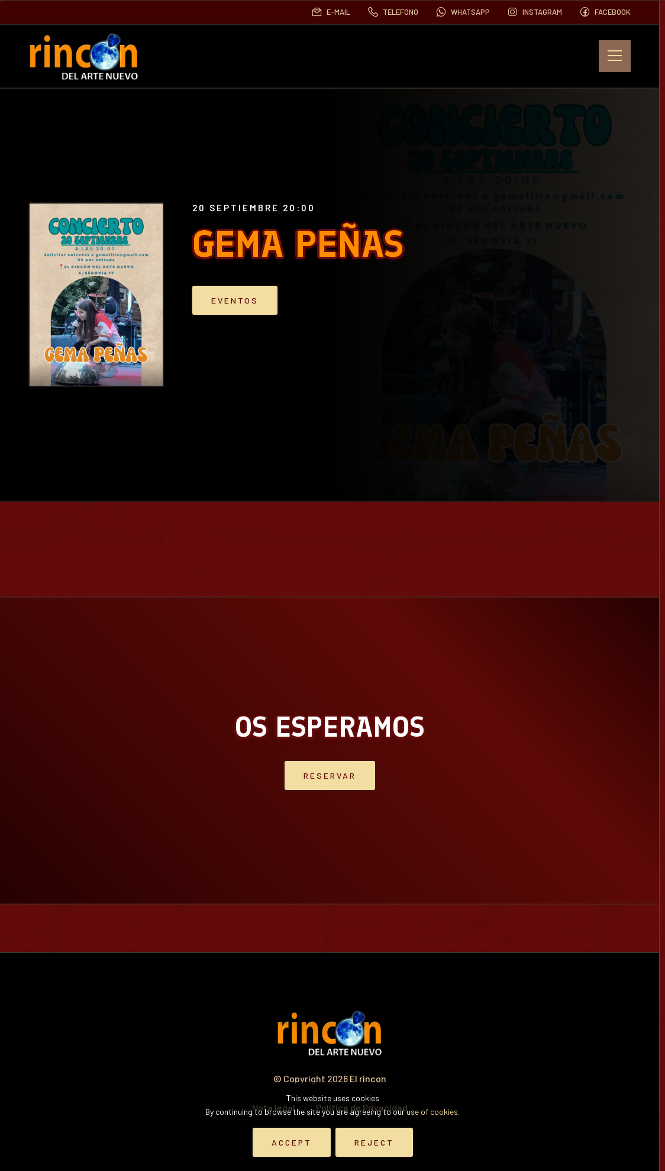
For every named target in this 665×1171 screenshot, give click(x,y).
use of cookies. (433, 1112)
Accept (292, 1142)
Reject (374, 1142)
